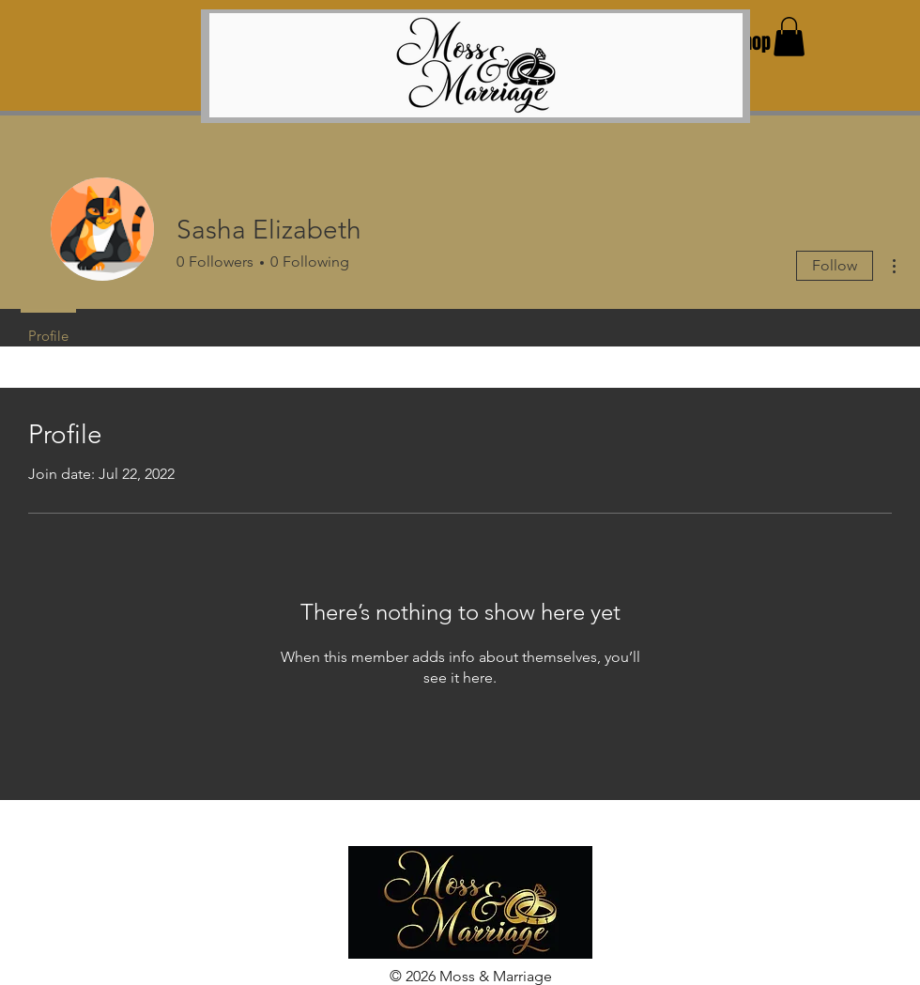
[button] (789, 36)
